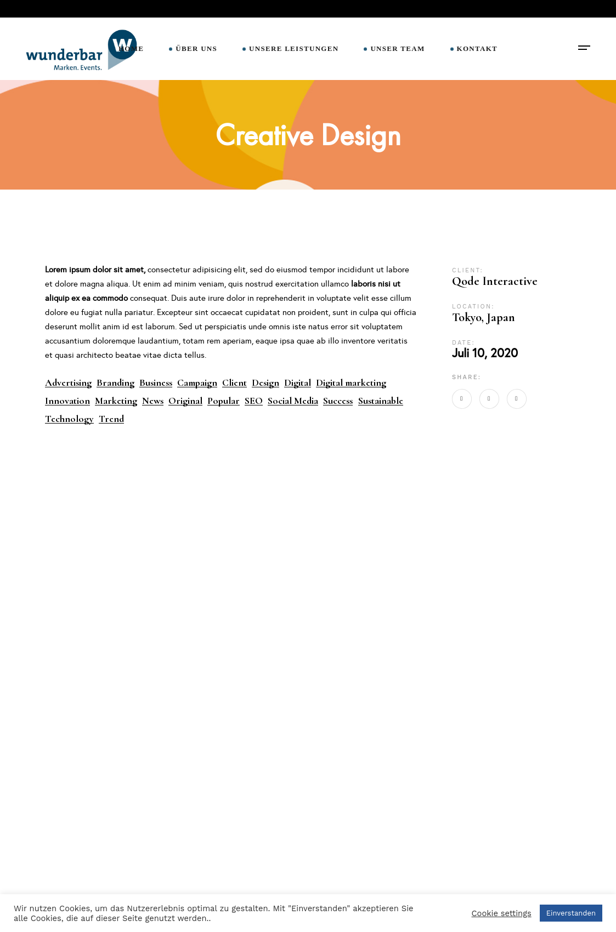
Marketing (116, 400)
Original (185, 400)
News (152, 400)
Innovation (67, 400)
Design (265, 382)
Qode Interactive (495, 281)
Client (234, 382)
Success (338, 400)
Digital (297, 382)
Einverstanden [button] (571, 913)
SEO (254, 400)
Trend (111, 419)
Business (155, 382)
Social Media (293, 400)
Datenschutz (201, 888)
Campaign (197, 382)
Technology (69, 419)
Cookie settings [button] (502, 913)
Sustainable (380, 400)
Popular (223, 400)
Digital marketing (351, 382)
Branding (115, 382)
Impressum (198, 868)
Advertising (68, 382)
